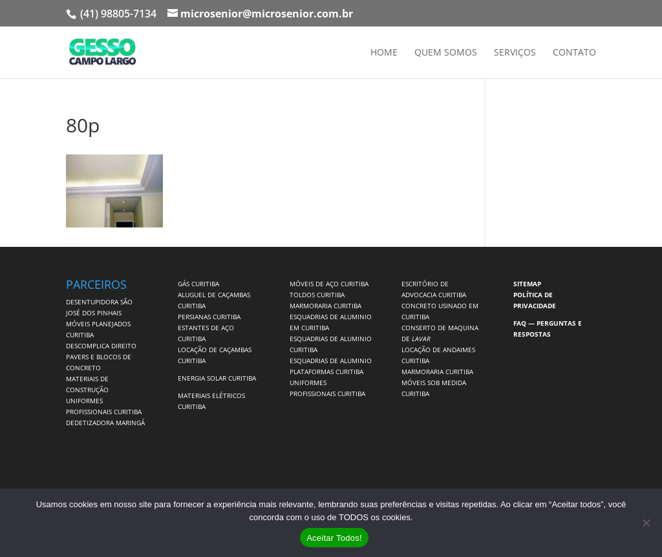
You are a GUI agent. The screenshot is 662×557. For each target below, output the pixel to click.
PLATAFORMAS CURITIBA (326, 371)
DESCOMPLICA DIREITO (101, 345)
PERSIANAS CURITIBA (209, 316)
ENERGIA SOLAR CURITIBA (217, 378)
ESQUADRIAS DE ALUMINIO (331, 360)
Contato (574, 53)
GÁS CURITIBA (198, 283)
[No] (645, 522)
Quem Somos (445, 53)
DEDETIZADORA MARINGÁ (105, 422)
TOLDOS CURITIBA (317, 294)
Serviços (515, 53)
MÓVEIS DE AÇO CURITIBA (329, 283)
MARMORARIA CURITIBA (325, 305)
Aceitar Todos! (334, 538)
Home (384, 53)
